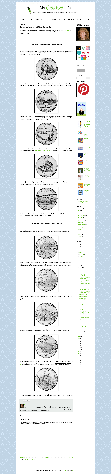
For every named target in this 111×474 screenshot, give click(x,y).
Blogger (73, 470)
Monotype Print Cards (83, 294)
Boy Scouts (80, 208)
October (81, 252)
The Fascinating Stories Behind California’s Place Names (87, 185)
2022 (79, 341)
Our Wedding (80, 227)
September (81, 254)
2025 (79, 246)
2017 (79, 351)
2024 (79, 336)
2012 (79, 362)
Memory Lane (80, 222)
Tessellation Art (87, 138)
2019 (79, 347)
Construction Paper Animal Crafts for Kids (87, 192)
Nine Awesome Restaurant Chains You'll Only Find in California (87, 133)
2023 (79, 338)
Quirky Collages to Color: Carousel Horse (84, 275)
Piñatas (79, 231)
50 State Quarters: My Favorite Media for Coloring (83, 308)
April (80, 265)
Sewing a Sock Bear (83, 303)
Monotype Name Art (83, 296)
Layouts (79, 219)
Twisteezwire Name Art (84, 317)
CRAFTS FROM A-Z (39, 19)
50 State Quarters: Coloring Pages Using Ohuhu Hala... (84, 312)
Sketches (79, 236)
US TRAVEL (79, 19)
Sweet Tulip (81, 323)
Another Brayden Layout (84, 324)
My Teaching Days (81, 224)
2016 (79, 353)
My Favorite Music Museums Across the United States (84, 300)
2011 (79, 364)
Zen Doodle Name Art (83, 269)
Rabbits (79, 232)
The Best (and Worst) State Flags (86, 154)
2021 (79, 343)
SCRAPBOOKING (62, 19)
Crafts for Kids (81, 215)
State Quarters (26, 402)
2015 (79, 355)
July (80, 258)
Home (46, 457)
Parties (79, 229)
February (81, 332)
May (80, 263)
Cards (79, 212)
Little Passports (81, 220)
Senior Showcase (82, 304)
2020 (79, 345)
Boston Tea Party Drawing (87, 146)
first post (67, 30)
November (81, 250)
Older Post (71, 457)
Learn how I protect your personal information (83, 202)
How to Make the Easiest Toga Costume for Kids (87, 170)
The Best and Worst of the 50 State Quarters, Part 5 (84, 278)
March (80, 267)
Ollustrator (64, 470)
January (81, 334)
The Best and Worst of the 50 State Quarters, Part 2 (84, 289)
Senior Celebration (83, 315)
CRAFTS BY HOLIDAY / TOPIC (50, 19)
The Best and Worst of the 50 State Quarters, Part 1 (84, 292)
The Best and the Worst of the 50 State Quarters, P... (84, 285)
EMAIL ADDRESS (80, 65)
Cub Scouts (80, 217)
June (80, 260)
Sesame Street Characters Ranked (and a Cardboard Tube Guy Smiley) (84, 125)
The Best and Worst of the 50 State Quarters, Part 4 (84, 281)
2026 (79, 244)
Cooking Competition (82, 213)
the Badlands (64, 329)
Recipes (79, 234)
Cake (79, 210)
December (81, 248)
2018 (79, 349)
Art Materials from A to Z (86, 161)
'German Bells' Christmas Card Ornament (87, 177)
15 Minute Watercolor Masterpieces (83, 320)
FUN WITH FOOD (71, 19)
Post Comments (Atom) (30, 459)
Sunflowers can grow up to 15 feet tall (43, 150)
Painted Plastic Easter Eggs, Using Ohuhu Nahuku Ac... (84, 328)
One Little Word (81, 226)
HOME (23, 19)
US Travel (80, 238)
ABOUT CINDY (30, 19)
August (80, 256)
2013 (79, 360)
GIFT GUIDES (86, 19)
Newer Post (22, 457)
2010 (79, 366)
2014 (79, 358)
